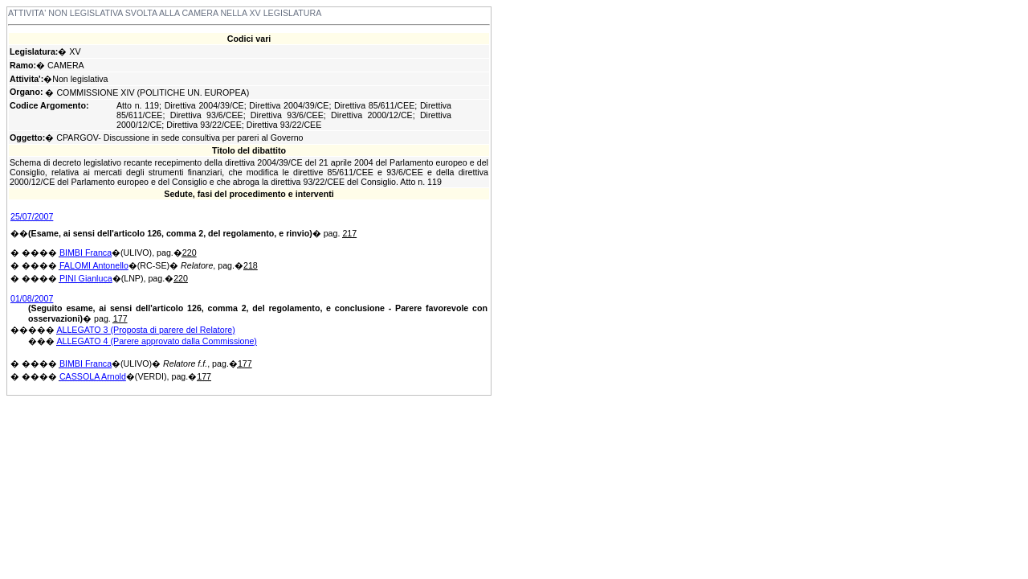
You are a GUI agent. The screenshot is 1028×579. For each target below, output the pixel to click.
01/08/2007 (31, 298)
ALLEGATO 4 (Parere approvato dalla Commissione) (156, 341)
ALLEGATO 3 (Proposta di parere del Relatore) (145, 330)
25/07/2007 (31, 216)
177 (120, 318)
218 (250, 265)
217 (349, 233)
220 (189, 252)
